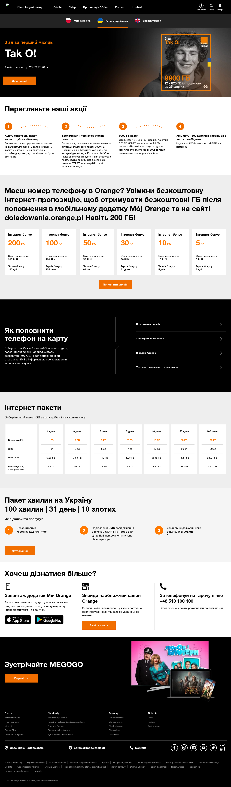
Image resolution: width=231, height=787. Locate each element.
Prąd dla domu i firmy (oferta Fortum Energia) (85, 766)
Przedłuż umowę (12, 717)
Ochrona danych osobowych (83, 762)
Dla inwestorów (116, 717)
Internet (8, 726)
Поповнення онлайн (179, 324)
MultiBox (9, 766)
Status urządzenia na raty (60, 730)
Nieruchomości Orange (208, 762)
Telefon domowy (118, 766)
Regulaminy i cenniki (57, 717)
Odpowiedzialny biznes (28, 766)
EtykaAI (105, 762)
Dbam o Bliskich (137, 766)
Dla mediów (114, 730)
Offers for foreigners (14, 734)
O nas (150, 717)
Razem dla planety (158, 766)
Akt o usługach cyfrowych (149, 762)
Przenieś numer (12, 721)
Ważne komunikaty (13, 762)
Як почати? (19, 81)
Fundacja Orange (52, 766)
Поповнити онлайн (115, 284)
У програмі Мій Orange (179, 339)
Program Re (194, 766)
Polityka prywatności (122, 762)
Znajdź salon (154, 726)
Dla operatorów (116, 721)
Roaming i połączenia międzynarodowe (66, 721)
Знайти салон (99, 625)
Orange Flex (10, 730)
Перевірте (21, 678)
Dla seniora (114, 734)
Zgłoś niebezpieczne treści (60, 734)
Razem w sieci (177, 766)
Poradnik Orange (55, 726)
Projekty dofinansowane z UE (179, 762)
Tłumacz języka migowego (17, 770)
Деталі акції (20, 550)
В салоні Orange (179, 353)
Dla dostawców (116, 726)
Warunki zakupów (57, 762)
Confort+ (38, 770)
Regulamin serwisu (36, 762)
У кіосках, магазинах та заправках (179, 367)
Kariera (151, 721)
